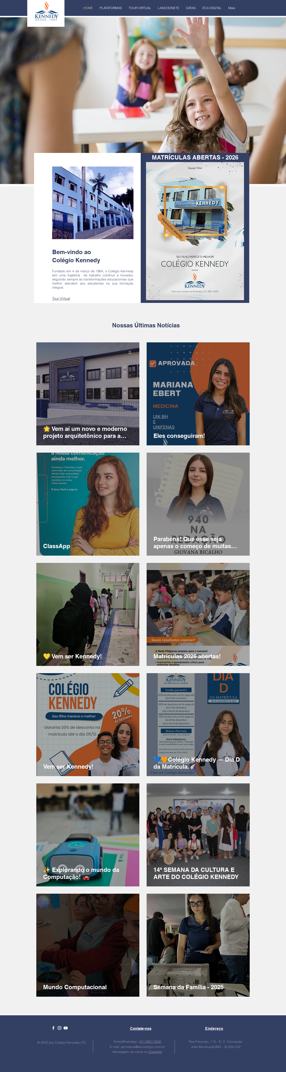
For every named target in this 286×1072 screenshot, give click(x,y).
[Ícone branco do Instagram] (59, 1027)
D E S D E (42, 19)
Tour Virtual (61, 298)
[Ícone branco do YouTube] (65, 1027)
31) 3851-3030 (150, 1042)
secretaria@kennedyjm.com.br (143, 1047)
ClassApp (155, 1052)
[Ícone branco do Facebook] (53, 1027)
